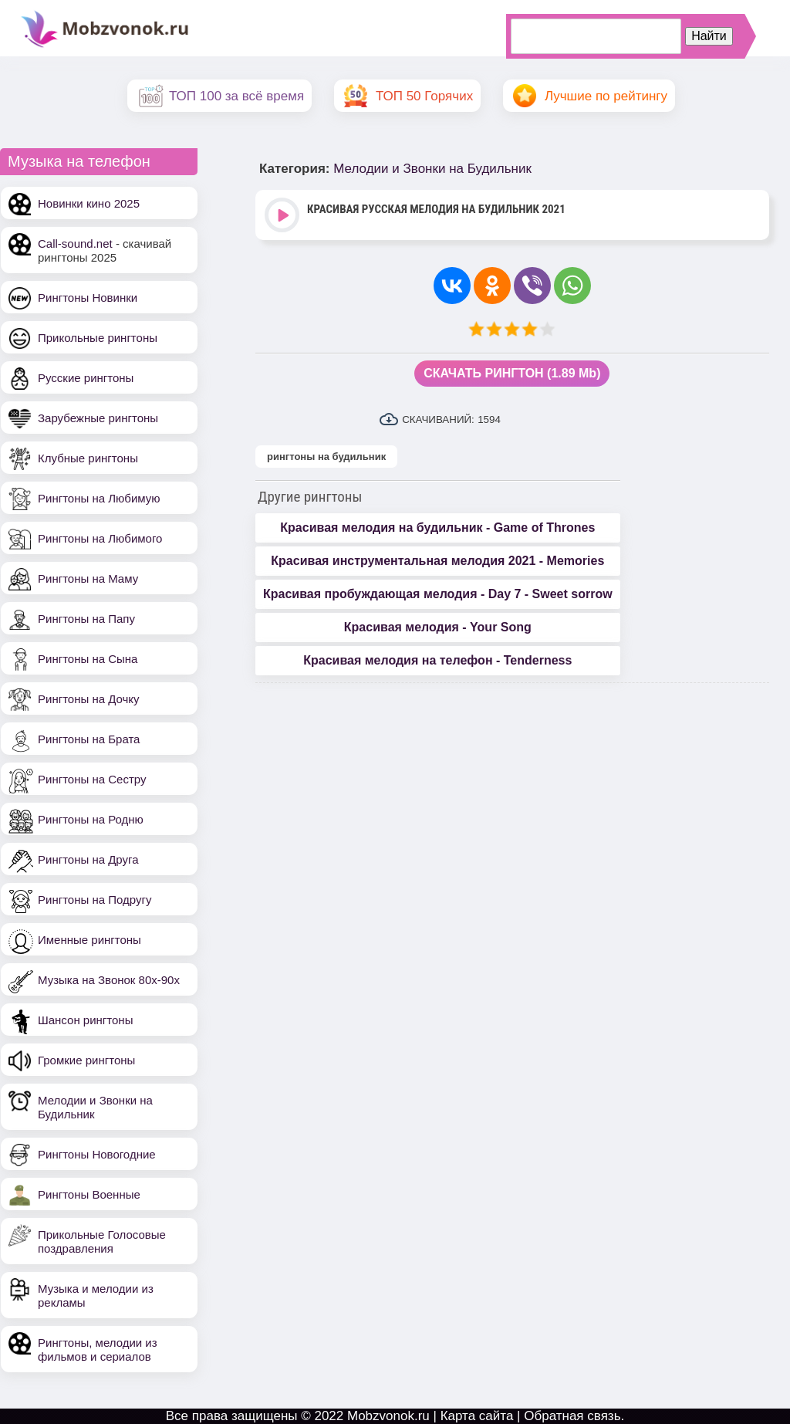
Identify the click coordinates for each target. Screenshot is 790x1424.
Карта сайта (477, 1416)
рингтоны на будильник (326, 456)
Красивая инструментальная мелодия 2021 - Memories (437, 560)
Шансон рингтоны (85, 1020)
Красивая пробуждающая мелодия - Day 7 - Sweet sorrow (438, 593)
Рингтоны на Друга (88, 859)
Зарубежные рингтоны (98, 417)
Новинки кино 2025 (89, 203)
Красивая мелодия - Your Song (438, 627)
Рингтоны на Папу (86, 618)
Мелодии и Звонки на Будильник (432, 168)
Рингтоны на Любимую (99, 498)
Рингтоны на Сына (87, 658)
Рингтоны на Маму (88, 578)
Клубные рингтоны (88, 458)
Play (283, 216)
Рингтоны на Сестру (92, 779)
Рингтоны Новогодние (97, 1154)
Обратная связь (572, 1416)
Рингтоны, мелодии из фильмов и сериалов (97, 1349)
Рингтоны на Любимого (100, 538)
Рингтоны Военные (89, 1194)
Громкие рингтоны (86, 1060)
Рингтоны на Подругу (94, 899)
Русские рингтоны (85, 377)
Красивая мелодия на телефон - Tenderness (437, 660)
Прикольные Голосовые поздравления (102, 1241)
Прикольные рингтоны (97, 337)
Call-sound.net (75, 243)
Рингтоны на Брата (89, 739)
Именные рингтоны (89, 939)
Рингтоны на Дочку (89, 698)
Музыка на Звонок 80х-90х (109, 979)
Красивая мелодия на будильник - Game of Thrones (437, 527)
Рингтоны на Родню (90, 819)
